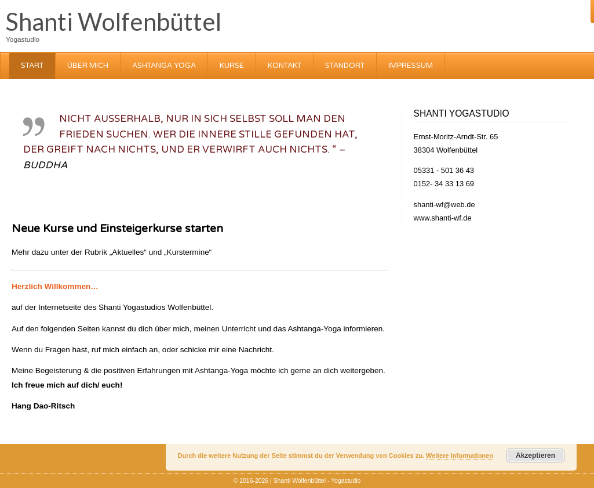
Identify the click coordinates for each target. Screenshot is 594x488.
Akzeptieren (535, 455)
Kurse (232, 66)
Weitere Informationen (459, 455)
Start (32, 66)
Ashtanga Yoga (164, 66)
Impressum (410, 66)
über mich (87, 66)
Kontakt (284, 66)
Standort (345, 66)
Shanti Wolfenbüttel (113, 21)
